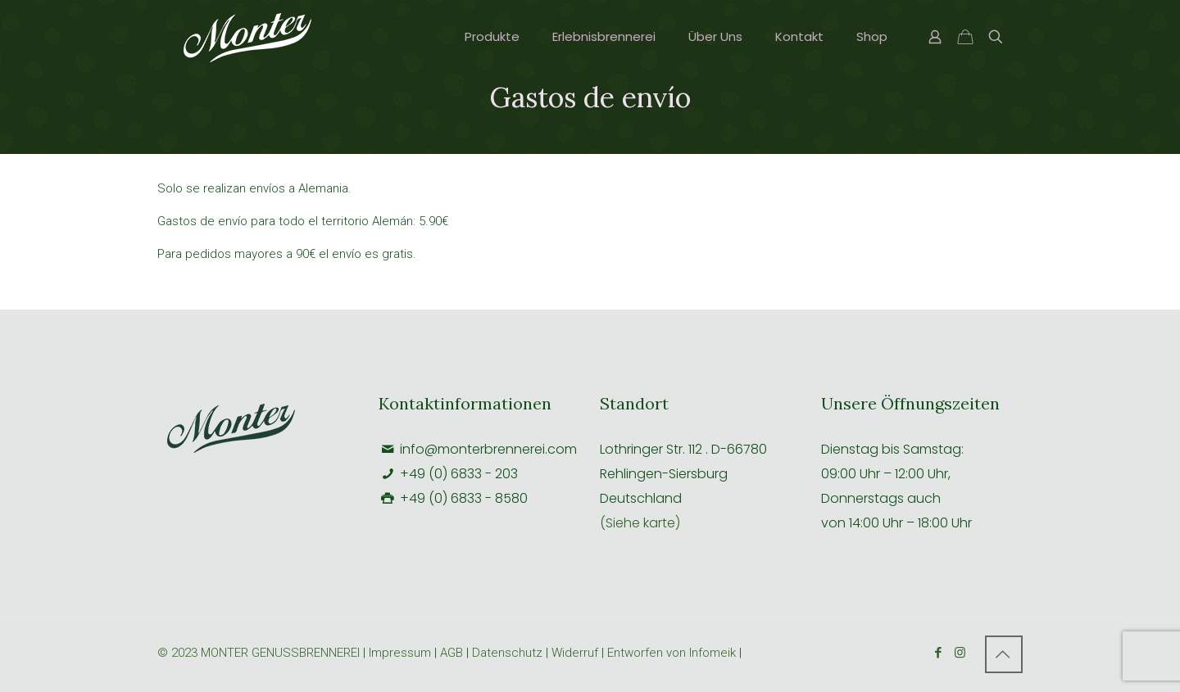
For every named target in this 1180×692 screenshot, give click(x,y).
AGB (451, 652)
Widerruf (576, 652)
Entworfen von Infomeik (671, 652)
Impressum (400, 652)
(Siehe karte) (640, 522)
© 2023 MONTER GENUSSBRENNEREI (260, 652)
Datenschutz (507, 652)
